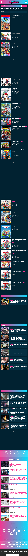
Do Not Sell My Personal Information (18, 539)
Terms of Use (17, 453)
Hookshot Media (8, 537)
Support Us (23, 451)
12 (8, 347)
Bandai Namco (14, 264)
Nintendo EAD (18, 33)
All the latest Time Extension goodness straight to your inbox (14, 552)
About (7, 451)
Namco (17, 212)
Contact (4, 453)
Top (4, 451)
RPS (20, 546)
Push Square (16, 542)
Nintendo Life (9, 542)
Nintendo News (12, 544)
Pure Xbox (22, 542)
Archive (6, 456)
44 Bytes (4, 539)
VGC (26, 544)
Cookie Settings (12, 456)
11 (8, 369)
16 (8, 332)
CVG (17, 546)
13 (8, 428)
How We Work (16, 451)
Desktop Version (20, 456)
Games (3, 5)
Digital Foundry (4, 544)
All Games (24, 5)
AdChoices (9, 539)
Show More (14, 523)
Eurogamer (21, 544)
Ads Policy (23, 453)
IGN (17, 544)
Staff (11, 451)
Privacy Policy (10, 453)
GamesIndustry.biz (11, 546)
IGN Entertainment (18, 537)
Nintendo (13, 17)
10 (7, 413)
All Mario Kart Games (11, 9)
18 (7, 406)
